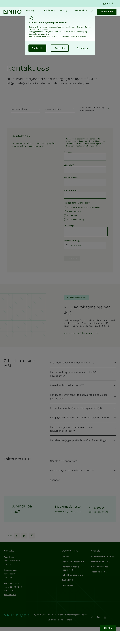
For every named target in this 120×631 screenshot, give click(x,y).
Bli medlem (104, 13)
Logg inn (107, 3)
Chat (108, 628)
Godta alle (37, 48)
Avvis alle (60, 48)
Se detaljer (82, 48)
